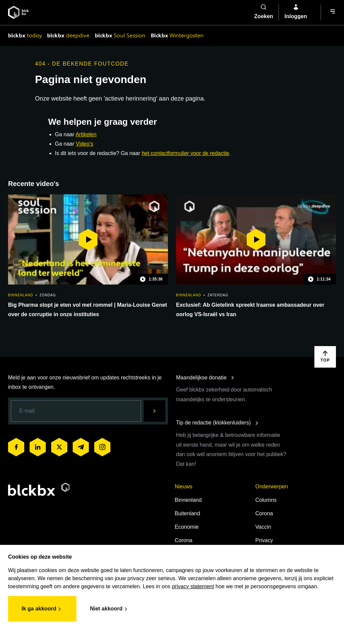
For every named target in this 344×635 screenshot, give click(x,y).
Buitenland (187, 513)
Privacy (264, 540)
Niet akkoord (109, 609)
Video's (84, 144)
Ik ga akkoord (42, 609)
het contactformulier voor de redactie (185, 153)
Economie (187, 527)
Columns (266, 500)
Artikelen (85, 134)
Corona (183, 540)
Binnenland (188, 500)
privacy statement (193, 586)
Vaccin (263, 527)
